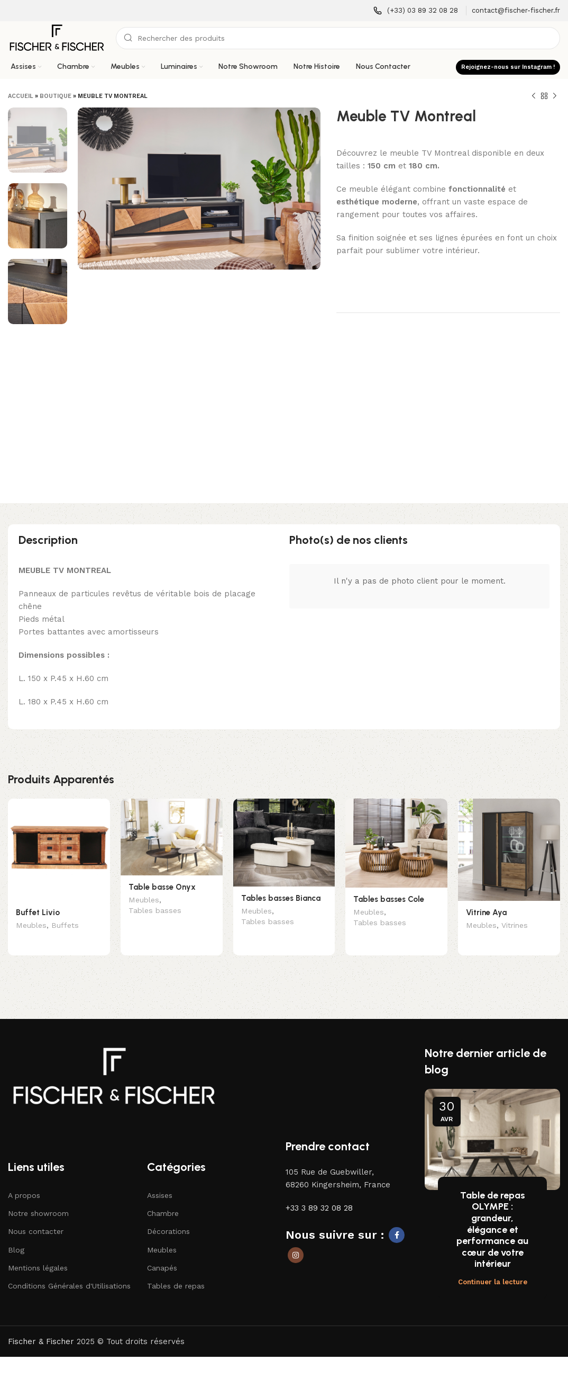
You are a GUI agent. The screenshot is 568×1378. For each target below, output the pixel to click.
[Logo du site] (56, 37)
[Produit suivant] (554, 96)
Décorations (168, 1216)
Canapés (162, 1252)
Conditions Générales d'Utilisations (69, 1270)
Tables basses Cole (388, 899)
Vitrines (514, 926)
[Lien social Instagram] (296, 1239)
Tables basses (155, 911)
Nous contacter (35, 1216)
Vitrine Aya (486, 912)
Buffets (65, 926)
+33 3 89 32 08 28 (319, 1192)
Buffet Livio (38, 912)
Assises (159, 1179)
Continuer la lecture (492, 1266)
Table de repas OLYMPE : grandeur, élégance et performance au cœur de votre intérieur (492, 1214)
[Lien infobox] (415, 10)
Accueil (20, 96)
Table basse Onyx (162, 887)
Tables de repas (176, 1270)
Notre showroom (38, 1197)
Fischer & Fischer (41, 1325)
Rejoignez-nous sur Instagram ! (508, 67)
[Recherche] (338, 38)
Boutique (55, 96)
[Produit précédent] (533, 96)
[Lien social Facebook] (397, 1219)
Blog (16, 1234)
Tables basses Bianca (280, 898)
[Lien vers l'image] (113, 1059)
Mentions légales (38, 1252)
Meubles (31, 926)
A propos (24, 1179)
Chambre (163, 1197)
